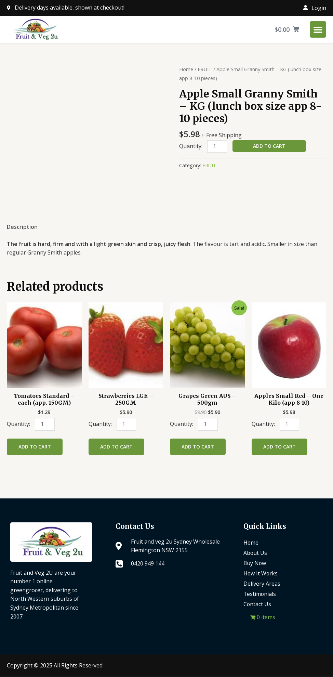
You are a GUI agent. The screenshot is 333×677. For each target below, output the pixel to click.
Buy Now (255, 563)
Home (186, 69)
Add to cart (269, 146)
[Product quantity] (217, 146)
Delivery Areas (261, 584)
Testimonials (260, 594)
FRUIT (205, 69)
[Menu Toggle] (318, 29)
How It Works (260, 573)
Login (318, 8)
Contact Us (257, 604)
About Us (255, 553)
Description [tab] (22, 227)
